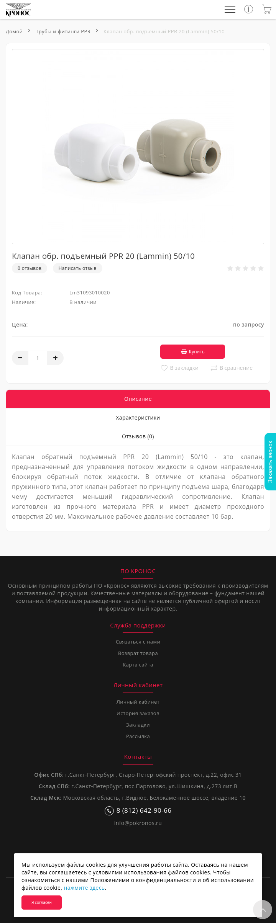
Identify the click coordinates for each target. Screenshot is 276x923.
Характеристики (138, 417)
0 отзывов (29, 268)
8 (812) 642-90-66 (138, 810)
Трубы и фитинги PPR (63, 31)
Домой (14, 31)
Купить (190, 351)
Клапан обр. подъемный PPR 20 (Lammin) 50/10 (164, 31)
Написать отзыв (78, 268)
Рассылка (138, 735)
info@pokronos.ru (138, 822)
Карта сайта (138, 664)
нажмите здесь (84, 887)
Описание (138, 398)
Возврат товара (138, 652)
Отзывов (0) (138, 435)
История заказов (138, 712)
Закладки (138, 724)
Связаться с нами (138, 641)
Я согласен (41, 902)
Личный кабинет (138, 701)
